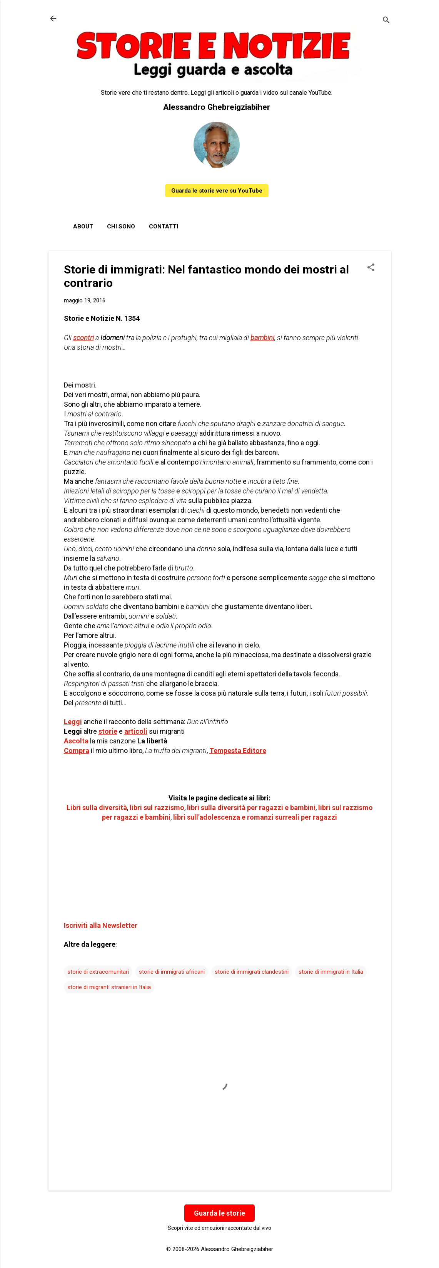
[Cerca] (386, 21)
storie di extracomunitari (98, 971)
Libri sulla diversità (97, 807)
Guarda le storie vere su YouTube (216, 190)
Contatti (163, 226)
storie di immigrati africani (172, 971)
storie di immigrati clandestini (252, 971)
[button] (371, 268)
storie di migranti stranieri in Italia (109, 987)
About (83, 226)
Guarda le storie (219, 1213)
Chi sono (121, 226)
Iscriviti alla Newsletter (100, 925)
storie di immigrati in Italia (331, 971)
